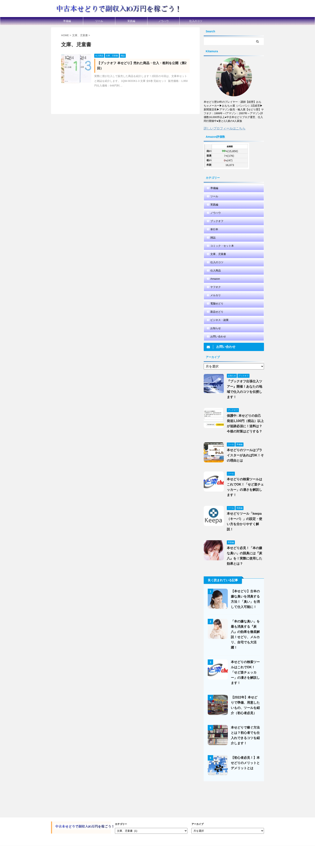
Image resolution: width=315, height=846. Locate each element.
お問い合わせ (218, 336)
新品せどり (216, 311)
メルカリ (215, 295)
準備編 (67, 21)
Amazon (215, 278)
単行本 (214, 229)
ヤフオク (215, 287)
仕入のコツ (195, 21)
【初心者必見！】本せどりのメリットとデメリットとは (245, 763)
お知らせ (215, 328)
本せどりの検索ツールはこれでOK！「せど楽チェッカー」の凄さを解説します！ (245, 672)
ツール (99, 21)
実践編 (131, 21)
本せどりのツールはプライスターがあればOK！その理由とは (245, 455)
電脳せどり (216, 303)
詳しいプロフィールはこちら (224, 128)
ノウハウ (163, 21)
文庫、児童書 (218, 254)
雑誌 (213, 237)
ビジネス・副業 (219, 319)
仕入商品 (215, 270)
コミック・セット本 (222, 245)
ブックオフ (216, 221)
